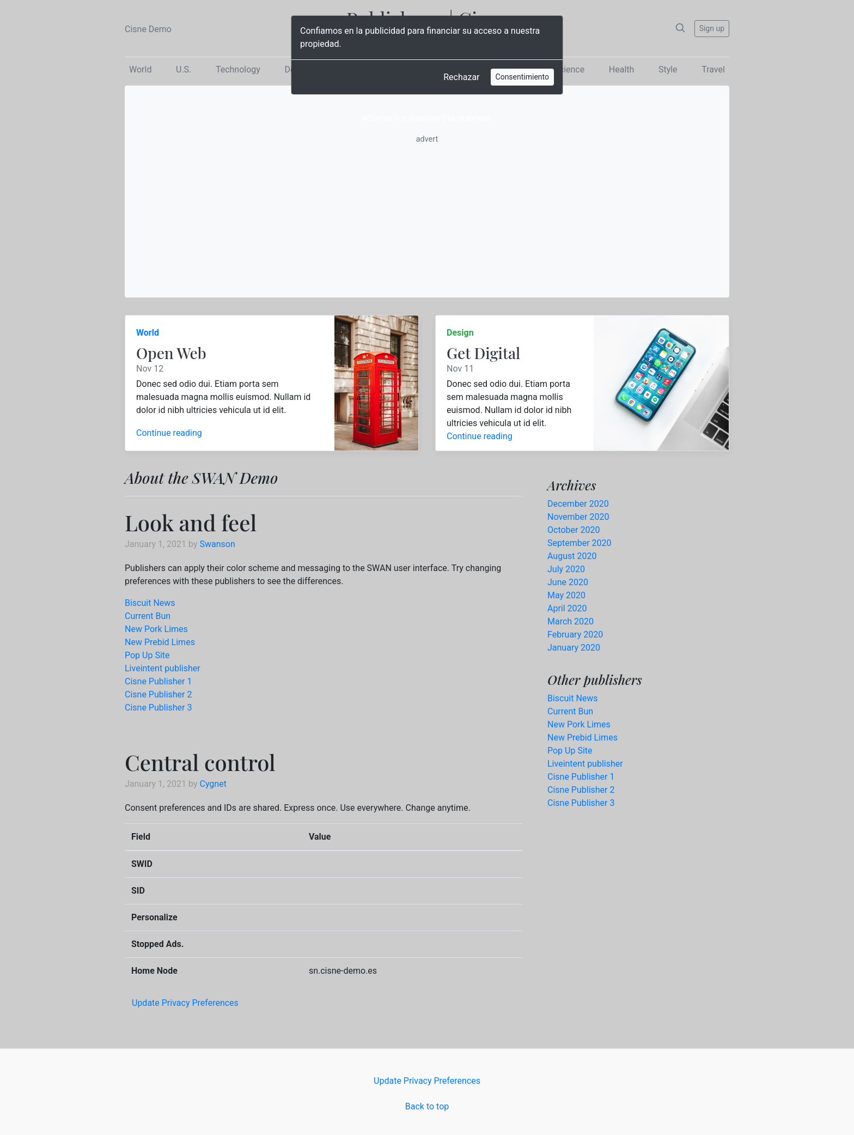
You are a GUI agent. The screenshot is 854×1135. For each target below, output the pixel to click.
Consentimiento (522, 76)
